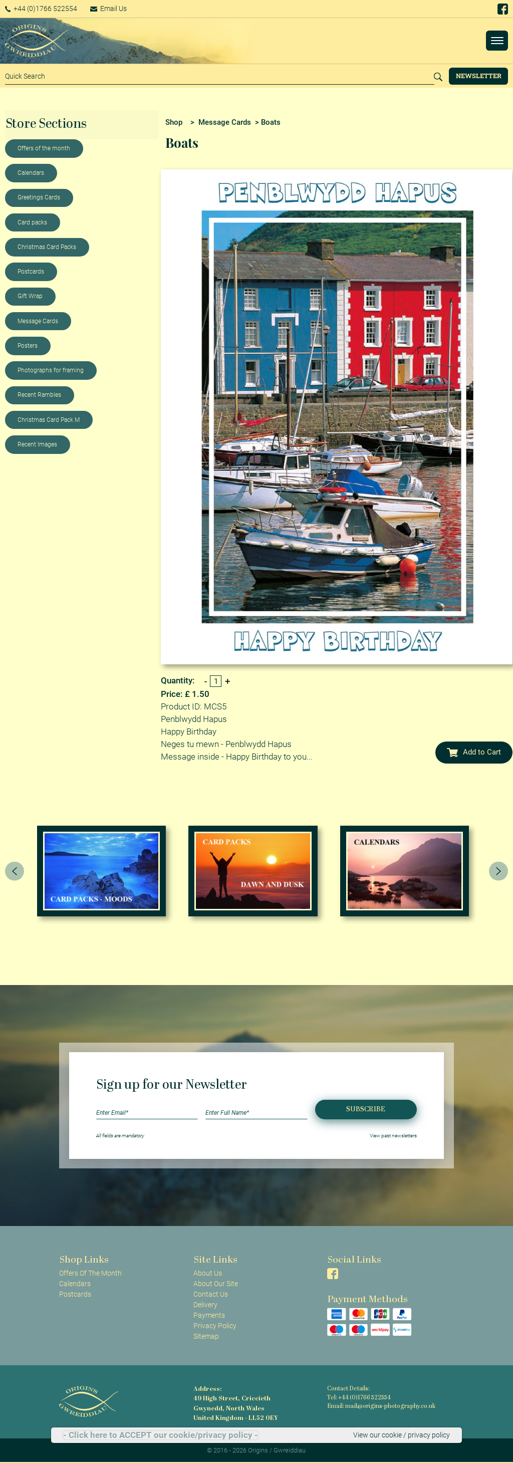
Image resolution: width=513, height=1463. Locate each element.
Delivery (205, 1305)
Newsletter (478, 76)
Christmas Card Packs (47, 247)
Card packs (32, 222)
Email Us (112, 8)
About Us (207, 1273)
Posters (28, 345)
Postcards (31, 271)
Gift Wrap (30, 296)
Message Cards (38, 321)
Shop (173, 122)
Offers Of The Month (90, 1273)
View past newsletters (393, 1135)
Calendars (31, 172)
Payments (209, 1315)
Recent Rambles (39, 394)
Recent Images (37, 444)
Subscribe (365, 1109)
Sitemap (206, 1336)
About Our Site (215, 1284)
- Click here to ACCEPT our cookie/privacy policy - (160, 1435)
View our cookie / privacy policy (401, 1435)
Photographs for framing (51, 370)
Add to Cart (474, 752)
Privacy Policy (214, 1326)
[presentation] (14, 870)
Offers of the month (44, 148)
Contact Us (210, 1294)
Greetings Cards (39, 197)
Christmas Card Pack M (49, 419)
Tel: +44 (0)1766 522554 (358, 1398)
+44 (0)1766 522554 (42, 8)
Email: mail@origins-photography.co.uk (379, 1406)
